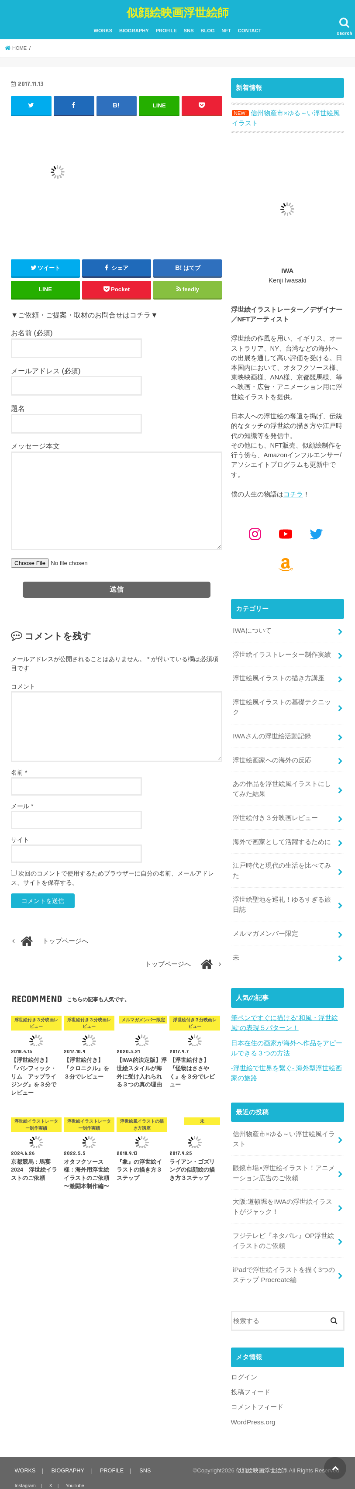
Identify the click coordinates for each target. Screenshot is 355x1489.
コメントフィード (257, 1383)
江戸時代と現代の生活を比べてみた (282, 859)
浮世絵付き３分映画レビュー (275, 808)
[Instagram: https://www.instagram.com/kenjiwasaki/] (255, 531)
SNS (189, 29)
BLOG (207, 29)
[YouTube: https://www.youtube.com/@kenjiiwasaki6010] (285, 531)
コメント (23, 684)
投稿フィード (250, 1368)
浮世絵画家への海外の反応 (272, 752)
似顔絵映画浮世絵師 (178, 11)
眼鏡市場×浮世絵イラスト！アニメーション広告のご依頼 (284, 1154)
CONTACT (250, 29)
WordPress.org (252, 1397)
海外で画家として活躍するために (282, 831)
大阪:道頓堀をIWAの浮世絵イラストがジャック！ (282, 1187)
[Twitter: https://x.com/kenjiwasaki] (316, 531)
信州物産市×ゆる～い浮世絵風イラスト (284, 1121)
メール (22, 804)
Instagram (24, 1461)
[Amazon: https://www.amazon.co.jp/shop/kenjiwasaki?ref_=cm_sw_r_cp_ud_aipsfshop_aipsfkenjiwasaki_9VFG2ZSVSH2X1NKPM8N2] (285, 562)
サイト (20, 837)
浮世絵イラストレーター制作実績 (282, 650)
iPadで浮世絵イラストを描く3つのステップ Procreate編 (283, 1252)
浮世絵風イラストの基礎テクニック (282, 701)
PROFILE (165, 29)
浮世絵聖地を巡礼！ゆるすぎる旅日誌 (282, 892)
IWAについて (252, 627)
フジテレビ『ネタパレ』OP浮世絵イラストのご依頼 (283, 1219)
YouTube (71, 1461)
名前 (19, 770)
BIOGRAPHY (134, 29)
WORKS (102, 29)
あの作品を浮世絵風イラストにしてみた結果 (282, 780)
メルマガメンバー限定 (265, 920)
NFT (226, 29)
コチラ (293, 491)
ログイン (244, 1354)
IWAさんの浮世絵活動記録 (271, 729)
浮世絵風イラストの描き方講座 (278, 673)
